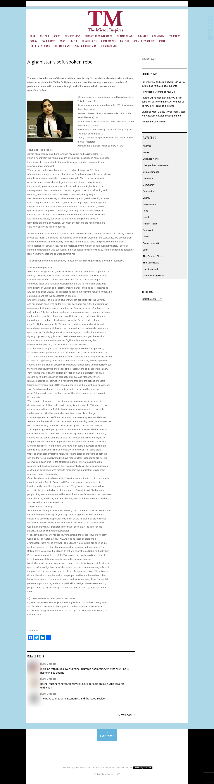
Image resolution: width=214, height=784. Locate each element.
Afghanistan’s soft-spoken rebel (60, 62)
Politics (124, 41)
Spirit (162, 41)
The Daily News (62, 46)
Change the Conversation (98, 36)
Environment (48, 41)
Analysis (44, 36)
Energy (33, 41)
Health (73, 41)
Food (62, 41)
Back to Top (107, 736)
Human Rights (89, 41)
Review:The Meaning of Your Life (159, 91)
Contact (78, 3)
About (52, 3)
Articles (41, 3)
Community (158, 36)
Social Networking (144, 41)
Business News (72, 36)
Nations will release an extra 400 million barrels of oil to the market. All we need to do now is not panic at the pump (163, 101)
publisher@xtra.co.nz (142, 767)
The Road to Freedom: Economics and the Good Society (72, 698)
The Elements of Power (154, 121)
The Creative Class (40, 46)
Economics (174, 36)
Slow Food (126, 715)
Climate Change (125, 36)
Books (57, 36)
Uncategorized (109, 46)
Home (30, 3)
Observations (108, 41)
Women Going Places (86, 46)
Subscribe (65, 3)
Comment (143, 36)
